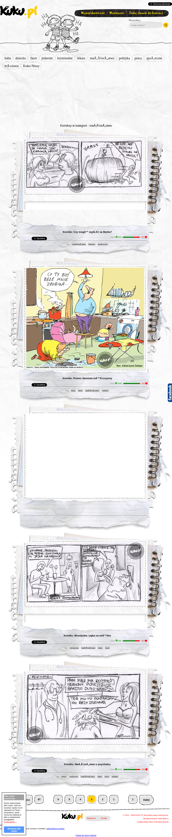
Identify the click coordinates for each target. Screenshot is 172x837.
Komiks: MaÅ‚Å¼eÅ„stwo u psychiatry (87, 764)
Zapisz (85, 21)
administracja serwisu (55, 829)
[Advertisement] (86, 96)
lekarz (82, 58)
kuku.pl (18, 12)
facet (34, 58)
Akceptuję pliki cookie (14, 829)
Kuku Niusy (32, 66)
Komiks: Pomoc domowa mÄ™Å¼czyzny (87, 378)
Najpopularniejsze (92, 13)
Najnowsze (117, 13)
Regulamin (91, 818)
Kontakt (104, 818)
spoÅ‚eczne (155, 58)
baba (9, 58)
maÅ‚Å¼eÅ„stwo (103, 58)
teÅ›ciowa (13, 66)
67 (39, 799)
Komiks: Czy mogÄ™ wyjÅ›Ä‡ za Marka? (87, 231)
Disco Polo (153, 822)
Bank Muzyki (163, 822)
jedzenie (48, 58)
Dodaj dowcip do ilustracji (146, 13)
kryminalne (66, 58)
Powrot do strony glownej (86, 835)
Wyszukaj (144, 20)
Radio (145, 822)
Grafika (140, 822)
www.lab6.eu (163, 819)
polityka (125, 58)
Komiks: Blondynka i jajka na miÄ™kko (87, 635)
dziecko (22, 58)
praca (139, 58)
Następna (146, 799)
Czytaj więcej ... (10, 822)
